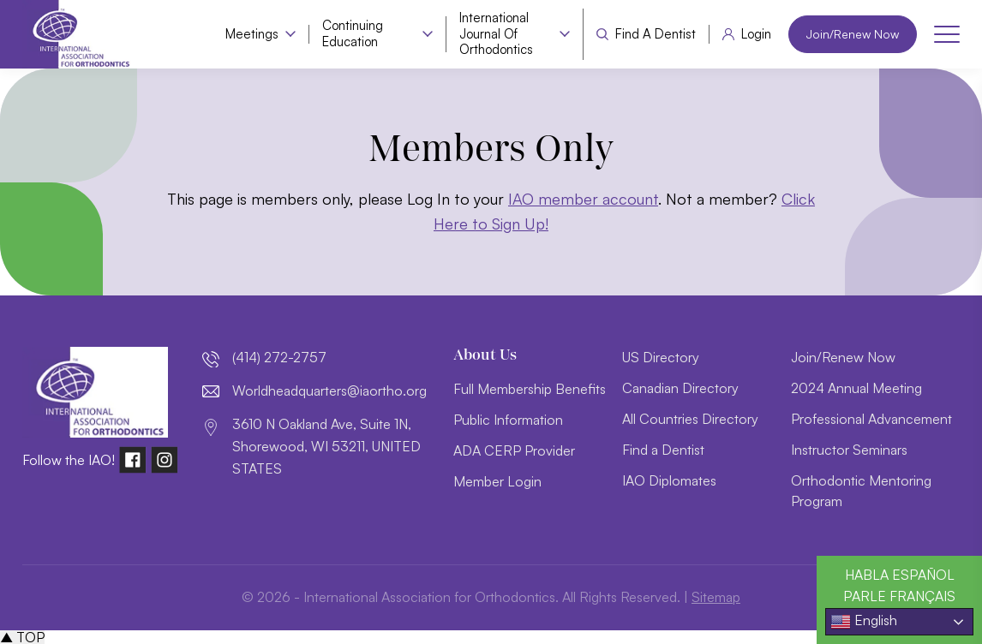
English (863, 621)
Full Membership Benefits (529, 388)
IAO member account (583, 198)
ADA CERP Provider (514, 450)
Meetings (251, 34)
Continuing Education (352, 34)
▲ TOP (22, 637)
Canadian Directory (680, 388)
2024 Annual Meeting (856, 388)
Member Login (497, 481)
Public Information (508, 419)
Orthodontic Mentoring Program (861, 491)
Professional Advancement (871, 418)
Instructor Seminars (849, 449)
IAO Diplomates (669, 480)
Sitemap (716, 596)
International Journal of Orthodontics (496, 34)
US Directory (660, 357)
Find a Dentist (655, 34)
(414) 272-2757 (279, 357)
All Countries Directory (690, 418)
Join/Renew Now (852, 34)
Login (756, 34)
